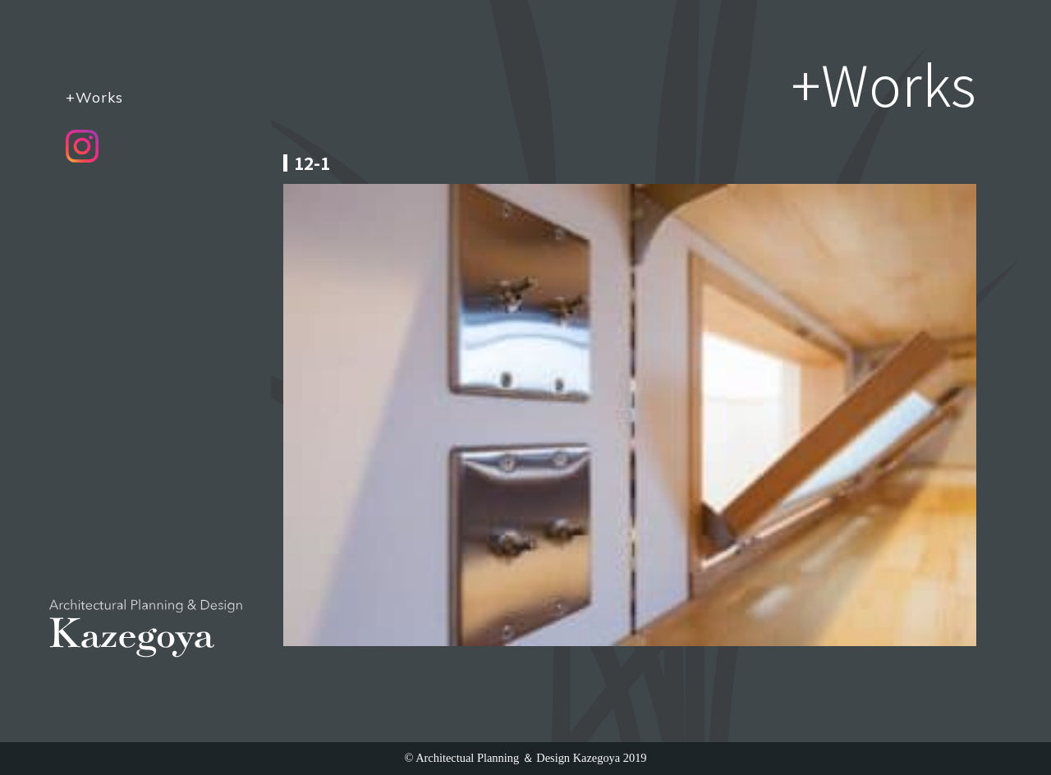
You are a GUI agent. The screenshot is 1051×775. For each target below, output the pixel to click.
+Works (94, 97)
